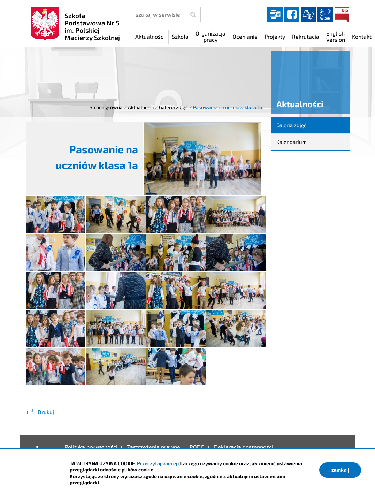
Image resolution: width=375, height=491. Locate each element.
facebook (291, 14)
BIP (342, 14)
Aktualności (141, 107)
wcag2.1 (325, 14)
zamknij (340, 470)
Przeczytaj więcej (157, 463)
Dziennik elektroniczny (275, 14)
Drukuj (46, 411)
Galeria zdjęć (173, 107)
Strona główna (106, 107)
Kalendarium (291, 142)
